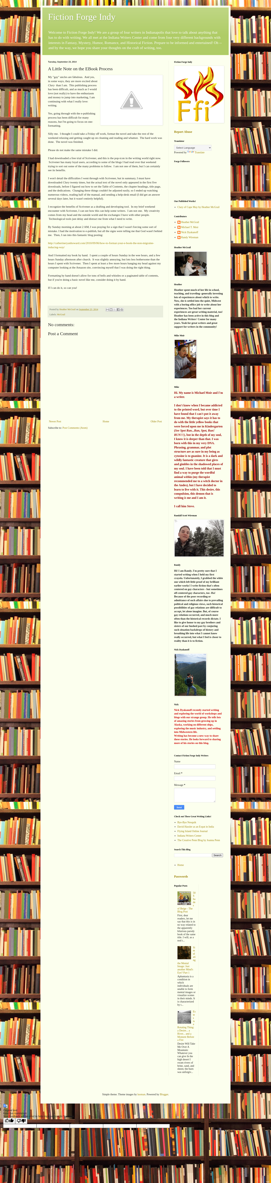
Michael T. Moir (190, 227)
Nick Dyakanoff (189, 232)
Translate (196, 152)
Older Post (156, 421)
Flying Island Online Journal (192, 831)
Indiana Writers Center (189, 835)
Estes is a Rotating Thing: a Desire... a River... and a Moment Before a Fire (186, 1025)
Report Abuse (183, 132)
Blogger (164, 1094)
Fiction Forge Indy (82, 17)
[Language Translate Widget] (193, 148)
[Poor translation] (21, 1121)
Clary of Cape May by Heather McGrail (198, 207)
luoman (141, 1094)
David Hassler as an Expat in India (195, 826)
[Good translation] (9, 1121)
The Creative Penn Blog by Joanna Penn (198, 840)
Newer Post (55, 421)
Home (106, 421)
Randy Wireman (189, 237)
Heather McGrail (190, 222)
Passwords (181, 876)
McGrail (61, 314)
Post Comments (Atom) (75, 427)
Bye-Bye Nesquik (186, 822)
